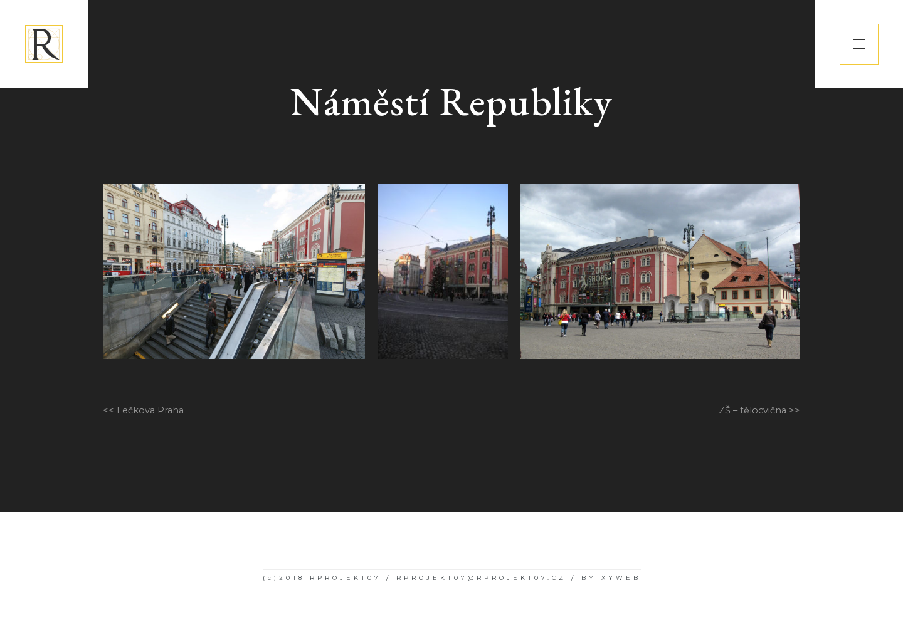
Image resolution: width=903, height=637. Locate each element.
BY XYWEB (611, 577)
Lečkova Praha (150, 410)
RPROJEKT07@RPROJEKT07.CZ (481, 577)
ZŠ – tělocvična (752, 410)
